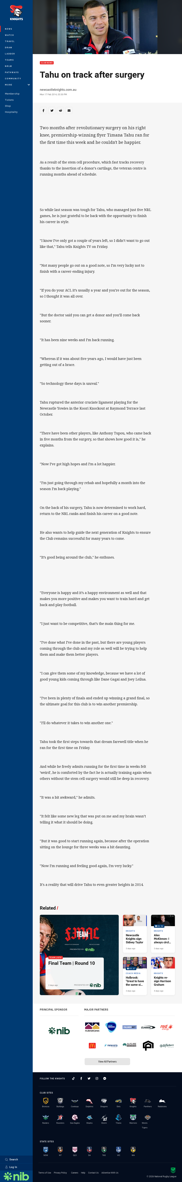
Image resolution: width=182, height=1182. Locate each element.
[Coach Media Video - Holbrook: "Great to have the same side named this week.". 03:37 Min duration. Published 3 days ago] (135, 976)
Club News (47, 63)
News (8, 28)
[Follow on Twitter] (89, 1078)
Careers (74, 1172)
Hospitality (11, 111)
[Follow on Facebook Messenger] (104, 1078)
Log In (11, 1167)
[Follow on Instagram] (96, 1078)
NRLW (8, 66)
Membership (12, 93)
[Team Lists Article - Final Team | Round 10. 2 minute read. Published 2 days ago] (79, 955)
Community (13, 78)
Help (83, 1172)
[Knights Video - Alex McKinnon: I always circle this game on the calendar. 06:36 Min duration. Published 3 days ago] (163, 934)
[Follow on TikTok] (73, 1078)
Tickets (9, 99)
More (17, 84)
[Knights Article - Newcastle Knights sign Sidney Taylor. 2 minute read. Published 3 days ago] (135, 934)
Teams (9, 60)
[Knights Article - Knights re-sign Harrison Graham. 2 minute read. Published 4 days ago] (163, 976)
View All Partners (107, 1061)
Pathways (12, 72)
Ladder (10, 53)
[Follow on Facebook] (81, 1078)
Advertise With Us (109, 1172)
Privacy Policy (60, 1172)
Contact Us (93, 1172)
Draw (8, 47)
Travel (10, 41)
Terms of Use (44, 1172)
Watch (9, 35)
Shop (8, 105)
